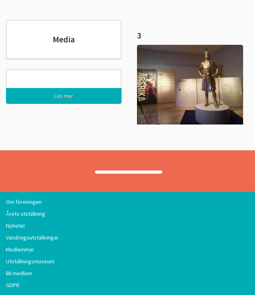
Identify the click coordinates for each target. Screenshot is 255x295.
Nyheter (15, 225)
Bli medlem (19, 273)
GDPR (12, 285)
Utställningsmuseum (30, 261)
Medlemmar (20, 249)
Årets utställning (25, 213)
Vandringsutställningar (32, 237)
